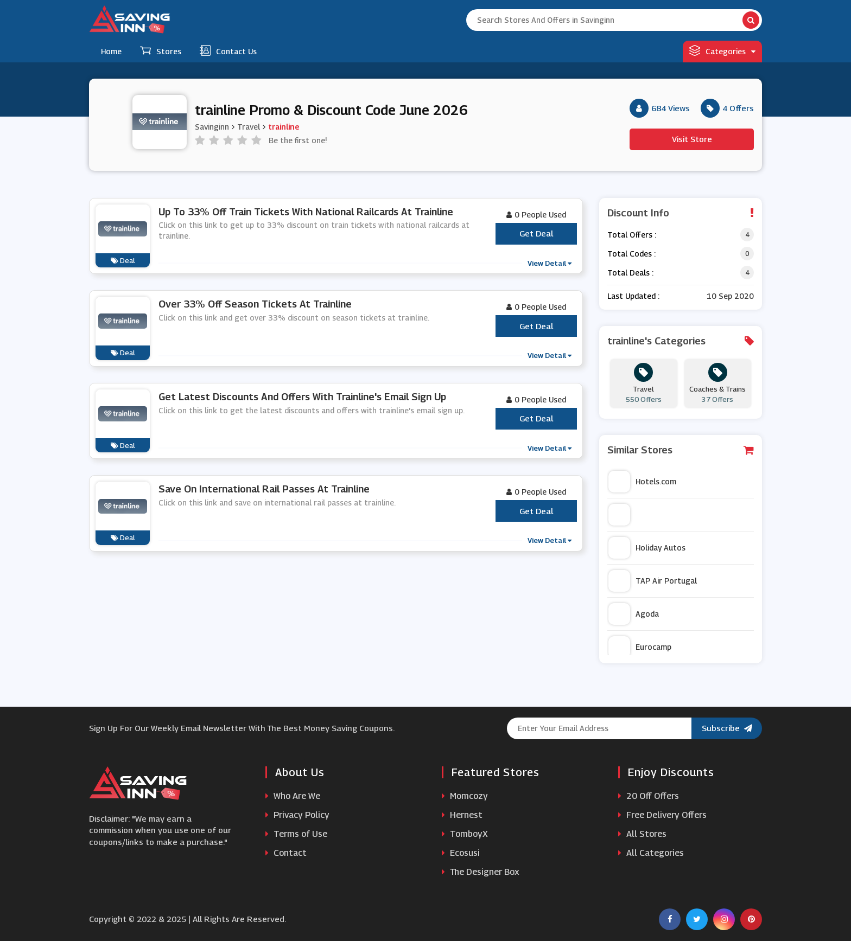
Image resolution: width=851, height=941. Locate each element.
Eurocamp (639, 647)
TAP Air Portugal (652, 581)
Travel (248, 126)
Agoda (633, 614)
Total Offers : (631, 234)
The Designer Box (480, 872)
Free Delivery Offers (662, 815)
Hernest (462, 815)
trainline (283, 126)
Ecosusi (461, 853)
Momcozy (465, 796)
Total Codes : (631, 253)
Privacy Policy (297, 815)
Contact (286, 853)
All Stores (642, 834)
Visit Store (692, 139)
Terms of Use (296, 834)
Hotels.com (642, 481)
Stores (160, 50)
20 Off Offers (648, 796)
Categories (722, 50)
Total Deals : (630, 272)
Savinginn (212, 126)
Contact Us (228, 50)
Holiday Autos (646, 548)
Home (111, 51)
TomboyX (465, 834)
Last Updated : (633, 295)
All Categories (651, 853)
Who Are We (292, 796)
